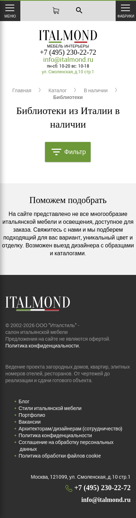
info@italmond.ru (68, 59)
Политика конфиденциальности (55, 435)
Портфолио (32, 414)
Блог (24, 401)
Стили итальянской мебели (50, 408)
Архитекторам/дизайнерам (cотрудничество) (70, 428)
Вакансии (30, 421)
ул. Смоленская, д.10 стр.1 (68, 71)
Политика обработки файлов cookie (60, 455)
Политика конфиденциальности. (42, 345)
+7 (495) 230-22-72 (68, 52)
